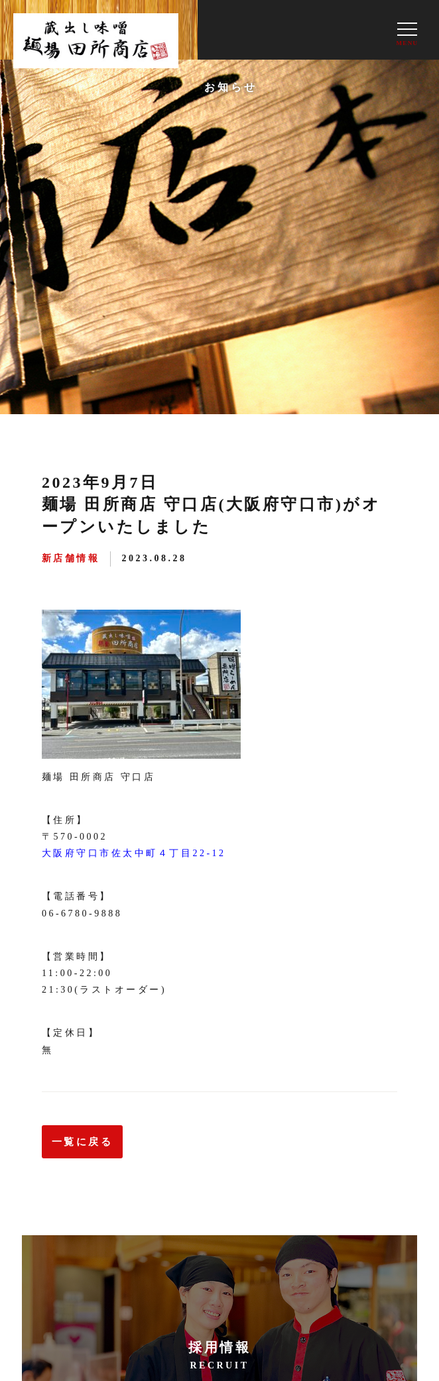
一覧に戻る (82, 1141)
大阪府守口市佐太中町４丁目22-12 (134, 853)
